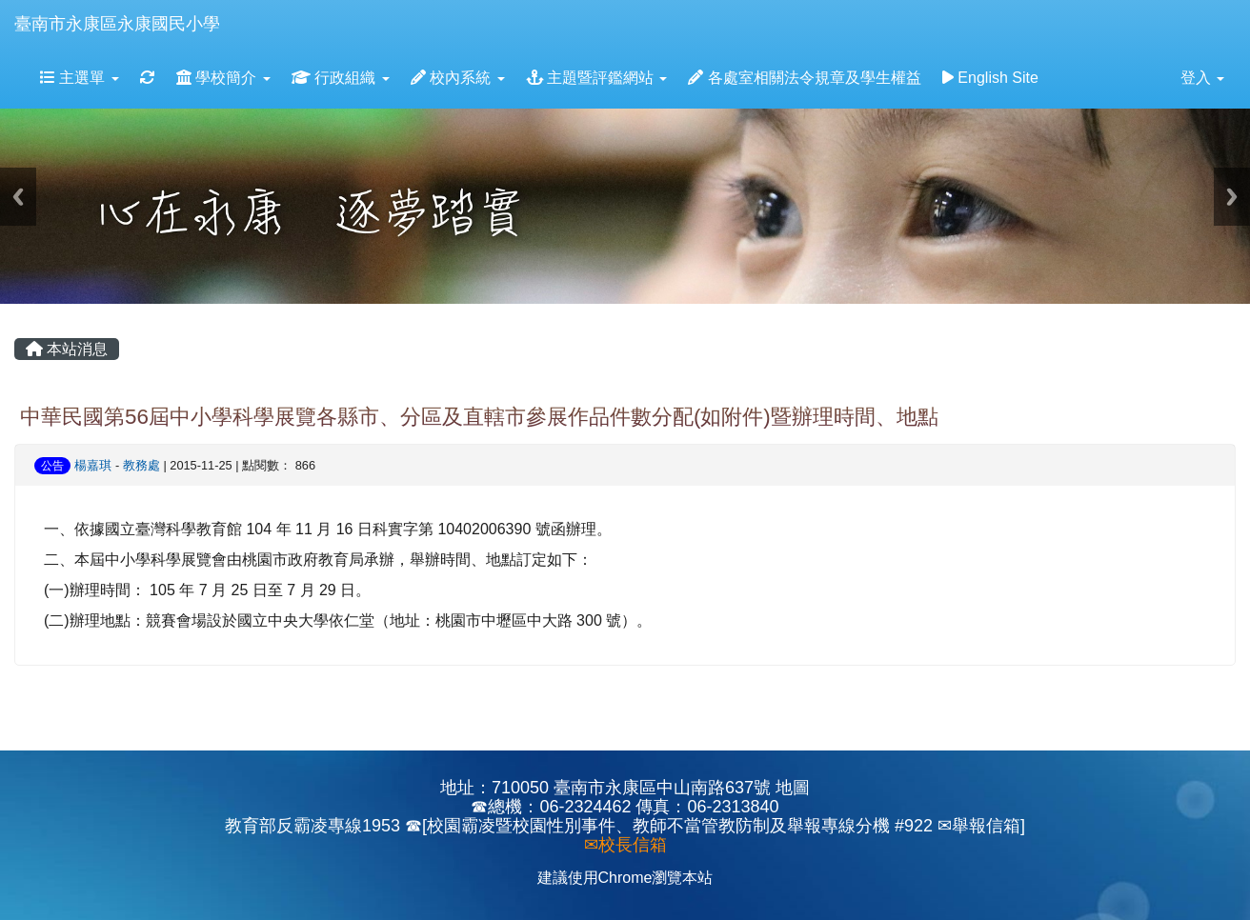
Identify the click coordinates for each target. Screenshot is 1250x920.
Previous (18, 197)
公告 (52, 465)
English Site (990, 78)
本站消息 (67, 349)
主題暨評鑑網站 (597, 78)
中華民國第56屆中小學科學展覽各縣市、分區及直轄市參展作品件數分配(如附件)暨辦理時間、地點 (479, 417)
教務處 (141, 465)
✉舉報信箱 (979, 825)
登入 (1202, 78)
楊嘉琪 (92, 465)
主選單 (79, 78)
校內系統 (458, 78)
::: (238, 6)
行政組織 (341, 78)
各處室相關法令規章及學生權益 (804, 78)
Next (1232, 197)
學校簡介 (223, 78)
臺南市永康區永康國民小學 (117, 23)
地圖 (793, 787)
